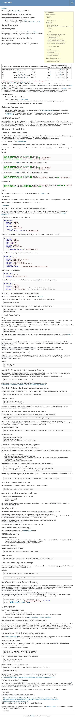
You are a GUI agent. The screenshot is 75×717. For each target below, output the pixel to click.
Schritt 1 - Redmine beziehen (52, 25)
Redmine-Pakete (51, 706)
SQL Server (51, 32)
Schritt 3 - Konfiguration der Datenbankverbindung (56, 34)
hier (28, 35)
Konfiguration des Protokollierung (52, 55)
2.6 (25, 82)
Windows (35, 32)
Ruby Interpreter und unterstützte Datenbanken (55, 19)
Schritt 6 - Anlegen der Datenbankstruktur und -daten (56, 41)
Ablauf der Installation (50, 23)
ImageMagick (10, 113)
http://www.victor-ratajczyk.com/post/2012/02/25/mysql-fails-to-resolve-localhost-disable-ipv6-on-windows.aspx (31, 699)
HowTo (69, 334)
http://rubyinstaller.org (12, 636)
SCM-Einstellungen (50, 52)
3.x (26, 22)
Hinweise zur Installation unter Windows (53, 60)
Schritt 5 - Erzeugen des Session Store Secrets (55, 40)
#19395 (64, 88)
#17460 (69, 88)
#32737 (61, 101)
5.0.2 (18, 172)
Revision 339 (16, 11)
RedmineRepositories (48, 110)
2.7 (29, 82)
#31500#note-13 (58, 84)
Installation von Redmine (50, 14)
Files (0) (6, 711)
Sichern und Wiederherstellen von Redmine (39, 617)
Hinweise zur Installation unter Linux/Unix (53, 58)
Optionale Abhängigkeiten (53, 37)
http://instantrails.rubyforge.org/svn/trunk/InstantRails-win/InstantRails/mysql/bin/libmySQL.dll (28, 677)
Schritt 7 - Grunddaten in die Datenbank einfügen (56, 43)
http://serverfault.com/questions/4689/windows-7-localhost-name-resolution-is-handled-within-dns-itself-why (30, 698)
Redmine (32, 716)
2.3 (15, 82)
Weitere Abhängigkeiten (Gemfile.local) (56, 38)
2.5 (22, 82)
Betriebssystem (50, 17)
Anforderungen (48, 16)
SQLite (50, 31)
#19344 (60, 88)
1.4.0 (24, 20)
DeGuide (3, 8)
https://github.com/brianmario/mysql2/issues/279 (15, 701)
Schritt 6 (43, 193)
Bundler (40, 296)
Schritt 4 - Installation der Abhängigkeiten (54, 35)
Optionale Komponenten (51, 20)
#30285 (56, 101)
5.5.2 (18, 162)
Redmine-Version (49, 22)
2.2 (12, 82)
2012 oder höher (23, 99)
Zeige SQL (6, 205)
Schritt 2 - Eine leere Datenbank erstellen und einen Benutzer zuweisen (60, 26)
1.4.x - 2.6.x (32, 22)
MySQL (50, 28)
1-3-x (39, 22)
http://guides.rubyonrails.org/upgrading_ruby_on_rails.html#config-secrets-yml (24, 384)
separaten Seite (27, 530)
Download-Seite (21, 141)
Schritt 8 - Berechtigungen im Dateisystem (55, 44)
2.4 (18, 82)
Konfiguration (48, 49)
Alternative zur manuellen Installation (52, 61)
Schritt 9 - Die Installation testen (53, 46)
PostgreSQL (51, 29)
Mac (28, 32)
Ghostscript (9, 114)
